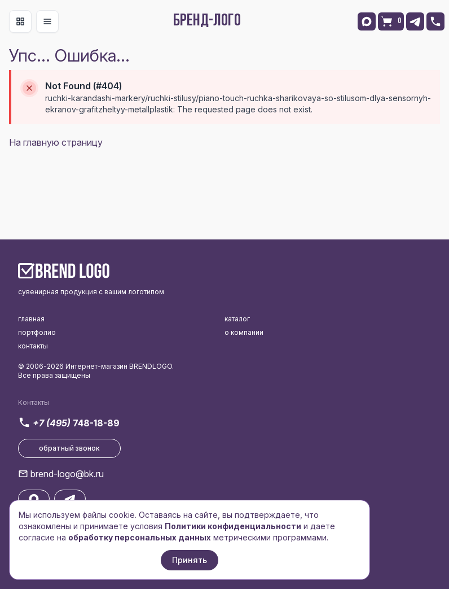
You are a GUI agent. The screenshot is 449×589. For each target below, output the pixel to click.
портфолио (37, 332)
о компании (243, 332)
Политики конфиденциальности (233, 526)
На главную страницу (56, 142)
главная (31, 319)
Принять (189, 560)
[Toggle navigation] (20, 21)
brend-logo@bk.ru (67, 473)
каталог (237, 319)
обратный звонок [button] (69, 448)
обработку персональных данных (139, 537)
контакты (33, 346)
